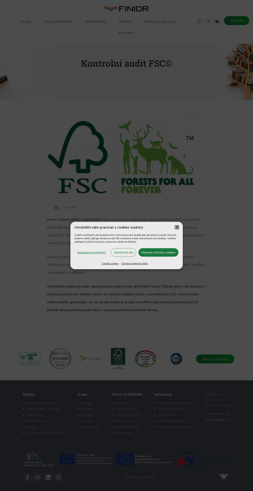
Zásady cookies (110, 263)
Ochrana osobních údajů (134, 263)
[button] (177, 227)
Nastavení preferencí (91, 252)
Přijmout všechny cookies (158, 252)
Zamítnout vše (123, 252)
